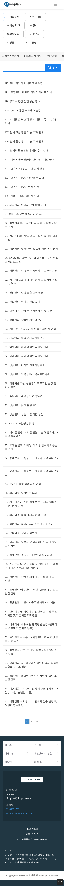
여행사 (33, 25)
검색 (53, 68)
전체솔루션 (13, 17)
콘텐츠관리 (52, 56)
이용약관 (9, 753)
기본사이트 (35, 17)
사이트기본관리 (10, 56)
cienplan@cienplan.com (18, 798)
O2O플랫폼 (13, 34)
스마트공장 (31, 42)
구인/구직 (34, 34)
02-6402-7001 (13, 809)
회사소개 (9, 745)
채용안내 (9, 762)
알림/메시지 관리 (32, 56)
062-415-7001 (13, 794)
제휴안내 (38, 762)
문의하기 (38, 745)
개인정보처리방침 (43, 753)
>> (36, 721)
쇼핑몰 (10, 42)
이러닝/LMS (13, 25)
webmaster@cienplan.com (19, 813)
